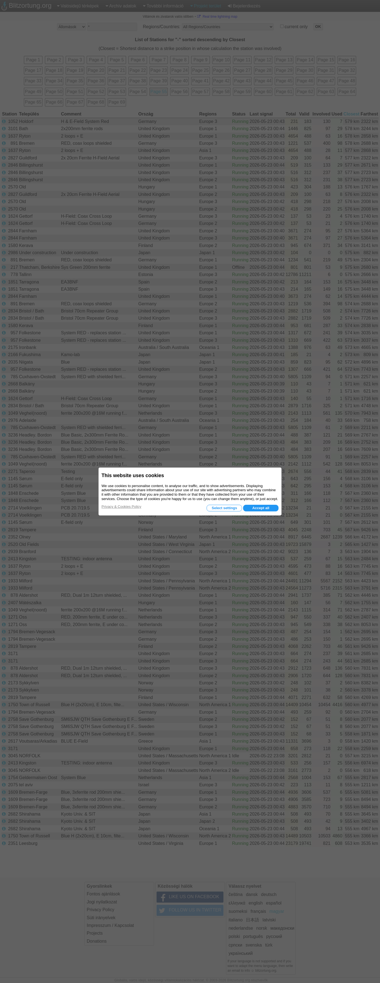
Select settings (224, 508)
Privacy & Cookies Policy (121, 506)
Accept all (260, 508)
